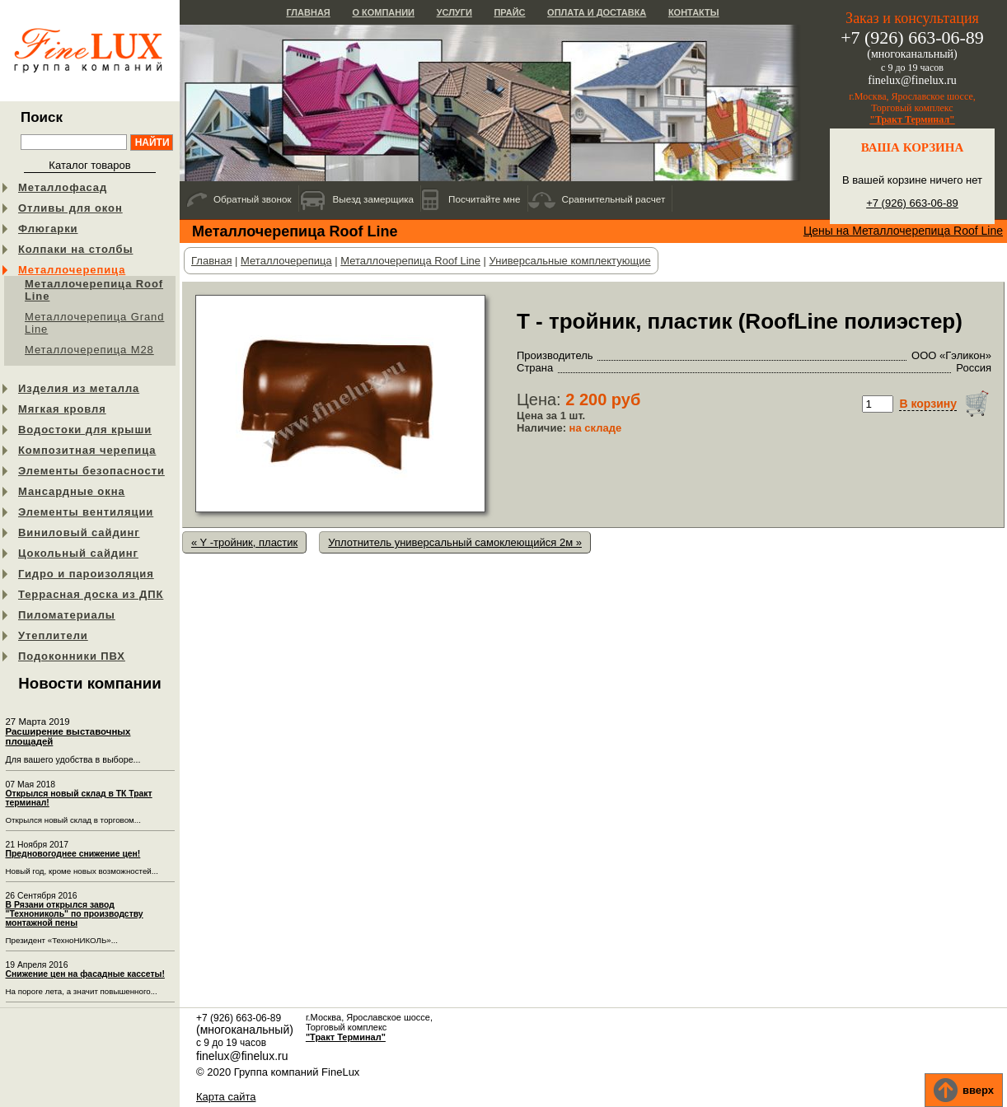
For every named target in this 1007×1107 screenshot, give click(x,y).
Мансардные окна (71, 491)
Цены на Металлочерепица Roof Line (903, 230)
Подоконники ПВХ (71, 656)
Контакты (693, 12)
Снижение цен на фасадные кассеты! (85, 974)
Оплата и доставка (596, 12)
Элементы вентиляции (85, 512)
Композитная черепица (87, 450)
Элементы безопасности (91, 471)
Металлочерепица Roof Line (94, 290)
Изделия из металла (78, 388)
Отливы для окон (70, 208)
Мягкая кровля (62, 409)
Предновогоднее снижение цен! (73, 853)
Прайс (509, 12)
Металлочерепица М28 (89, 349)
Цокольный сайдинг (78, 553)
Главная (308, 12)
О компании (383, 12)
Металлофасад (62, 187)
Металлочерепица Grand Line (94, 323)
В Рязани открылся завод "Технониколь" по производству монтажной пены (74, 913)
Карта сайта (225, 1097)
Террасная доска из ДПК (90, 594)
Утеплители (53, 635)
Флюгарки (48, 228)
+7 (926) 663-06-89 (912, 203)
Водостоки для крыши (85, 429)
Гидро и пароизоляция (86, 574)
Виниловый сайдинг (79, 532)
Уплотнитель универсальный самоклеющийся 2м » (455, 542)
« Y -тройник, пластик (244, 542)
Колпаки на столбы (75, 249)
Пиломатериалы (66, 615)
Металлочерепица (71, 270)
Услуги (454, 12)
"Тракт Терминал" (912, 119)
